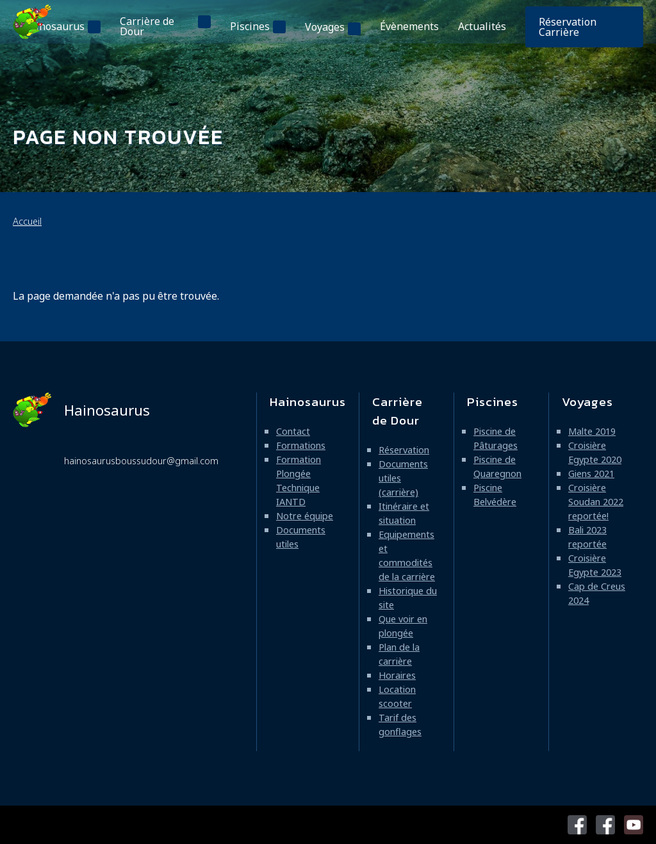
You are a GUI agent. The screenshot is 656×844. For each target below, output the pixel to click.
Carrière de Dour (147, 26)
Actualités (482, 26)
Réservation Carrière (567, 27)
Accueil (27, 221)
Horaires (397, 675)
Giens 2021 (591, 473)
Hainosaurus (53, 26)
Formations (300, 445)
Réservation (404, 450)
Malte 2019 (592, 431)
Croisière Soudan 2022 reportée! (595, 502)
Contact (293, 431)
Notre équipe (304, 516)
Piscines (250, 26)
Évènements (409, 26)
